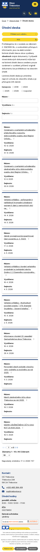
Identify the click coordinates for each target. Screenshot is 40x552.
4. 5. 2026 (8, 253)
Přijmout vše (8, 549)
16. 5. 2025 (8, 435)
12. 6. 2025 (8, 179)
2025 (7, 91)
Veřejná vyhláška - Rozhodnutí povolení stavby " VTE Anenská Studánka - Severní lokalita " (18, 306)
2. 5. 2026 (8, 322)
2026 (16, 91)
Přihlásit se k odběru (24, 34)
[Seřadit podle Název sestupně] (9, 97)
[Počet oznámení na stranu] (6, 455)
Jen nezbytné (20, 549)
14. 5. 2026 (8, 222)
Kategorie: (6, 87)
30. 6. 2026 (9, 186)
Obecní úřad (14, 21)
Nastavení (32, 549)
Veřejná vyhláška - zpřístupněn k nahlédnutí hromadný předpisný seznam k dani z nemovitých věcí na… (18, 204)
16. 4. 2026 (8, 282)
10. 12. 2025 (9, 145)
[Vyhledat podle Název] (20, 101)
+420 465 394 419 (14, 487)
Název (5, 96)
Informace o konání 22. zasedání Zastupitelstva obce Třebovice (19, 337)
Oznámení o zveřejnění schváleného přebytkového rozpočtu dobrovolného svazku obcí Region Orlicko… (19, 134)
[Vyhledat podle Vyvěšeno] (20, 109)
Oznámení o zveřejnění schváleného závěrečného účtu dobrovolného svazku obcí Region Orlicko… (19, 169)
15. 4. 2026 (8, 315)
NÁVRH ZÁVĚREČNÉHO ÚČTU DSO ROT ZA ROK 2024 (19, 426)
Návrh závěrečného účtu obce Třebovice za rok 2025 (17, 398)
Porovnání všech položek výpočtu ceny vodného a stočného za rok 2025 (18, 369)
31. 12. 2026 (9, 153)
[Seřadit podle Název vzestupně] (9, 96)
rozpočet (27, 91)
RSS (27, 39)
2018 (16, 87)
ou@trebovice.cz (13, 491)
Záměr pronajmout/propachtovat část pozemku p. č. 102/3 (19, 237)
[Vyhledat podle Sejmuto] (20, 117)
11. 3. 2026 (8, 379)
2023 (25, 87)
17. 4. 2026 (8, 246)
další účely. (24, 536)
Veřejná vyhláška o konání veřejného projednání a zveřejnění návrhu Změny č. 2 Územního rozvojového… (20, 270)
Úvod (4, 21)
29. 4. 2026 (9, 353)
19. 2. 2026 (8, 407)
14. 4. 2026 (8, 215)
